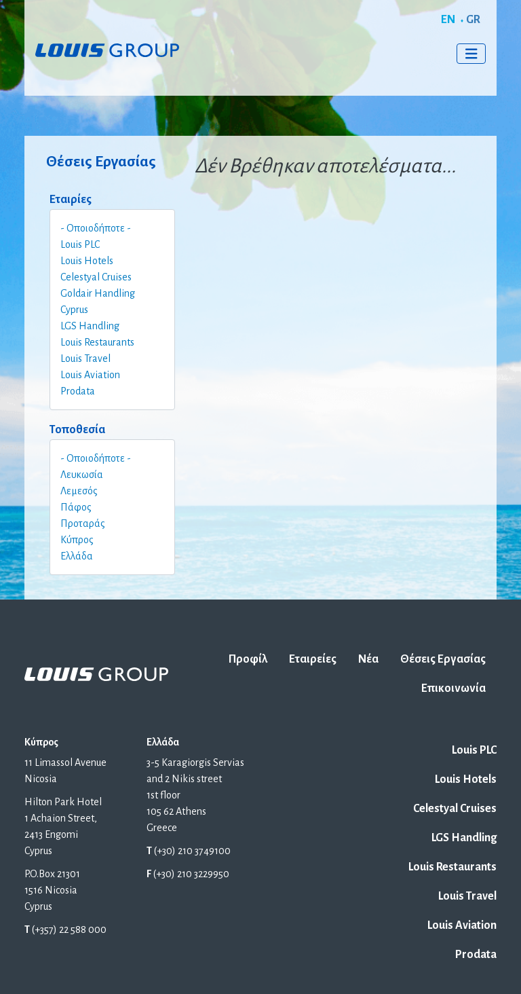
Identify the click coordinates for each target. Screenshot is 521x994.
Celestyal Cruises (96, 277)
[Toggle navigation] (471, 53)
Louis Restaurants (97, 342)
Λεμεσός (79, 490)
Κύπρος (77, 539)
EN (448, 20)
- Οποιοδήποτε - (95, 228)
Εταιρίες (71, 200)
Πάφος (76, 507)
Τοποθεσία (77, 430)
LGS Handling (89, 325)
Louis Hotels (86, 260)
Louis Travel (85, 358)
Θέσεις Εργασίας (443, 659)
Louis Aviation (90, 374)
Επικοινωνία (453, 688)
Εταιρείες (312, 659)
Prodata (77, 391)
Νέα (368, 659)
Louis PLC (80, 244)
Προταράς (82, 523)
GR (473, 20)
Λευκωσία (81, 474)
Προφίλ (248, 659)
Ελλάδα (76, 556)
